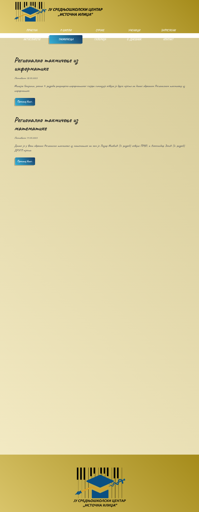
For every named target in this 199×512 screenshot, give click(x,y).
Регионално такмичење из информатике (46, 64)
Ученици (134, 30)
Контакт (168, 39)
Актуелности (31, 39)
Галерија (100, 39)
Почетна (31, 30)
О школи (65, 30)
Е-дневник (134, 39)
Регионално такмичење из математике (46, 124)
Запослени (168, 30)
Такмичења (65, 39)
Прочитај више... (25, 101)
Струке (100, 30)
